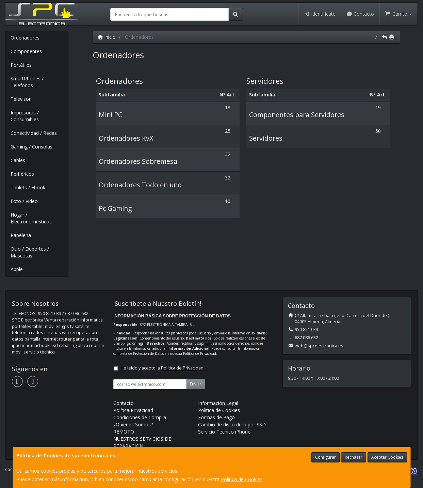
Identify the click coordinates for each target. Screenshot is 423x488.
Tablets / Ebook (28, 187)
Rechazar (353, 457)
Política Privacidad (133, 410)
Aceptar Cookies (387, 457)
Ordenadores (25, 37)
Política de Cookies (242, 479)
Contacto (360, 14)
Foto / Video (24, 201)
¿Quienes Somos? (133, 424)
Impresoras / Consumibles (25, 116)
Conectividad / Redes (34, 133)
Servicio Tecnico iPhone (224, 431)
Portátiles (21, 65)
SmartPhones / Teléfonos (27, 82)
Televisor (21, 99)
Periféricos (22, 174)
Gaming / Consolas (31, 146)
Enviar (195, 384)
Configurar (325, 457)
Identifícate (320, 14)
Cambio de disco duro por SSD (232, 424)
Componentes (26, 51)
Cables (18, 160)
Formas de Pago (216, 417)
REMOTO (123, 431)
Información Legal (218, 403)
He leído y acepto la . (162, 368)
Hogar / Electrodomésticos (31, 218)
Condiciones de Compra (139, 417)
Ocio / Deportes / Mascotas (30, 252)
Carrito (398, 14)
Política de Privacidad (199, 353)
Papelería (21, 235)
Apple (17, 269)
